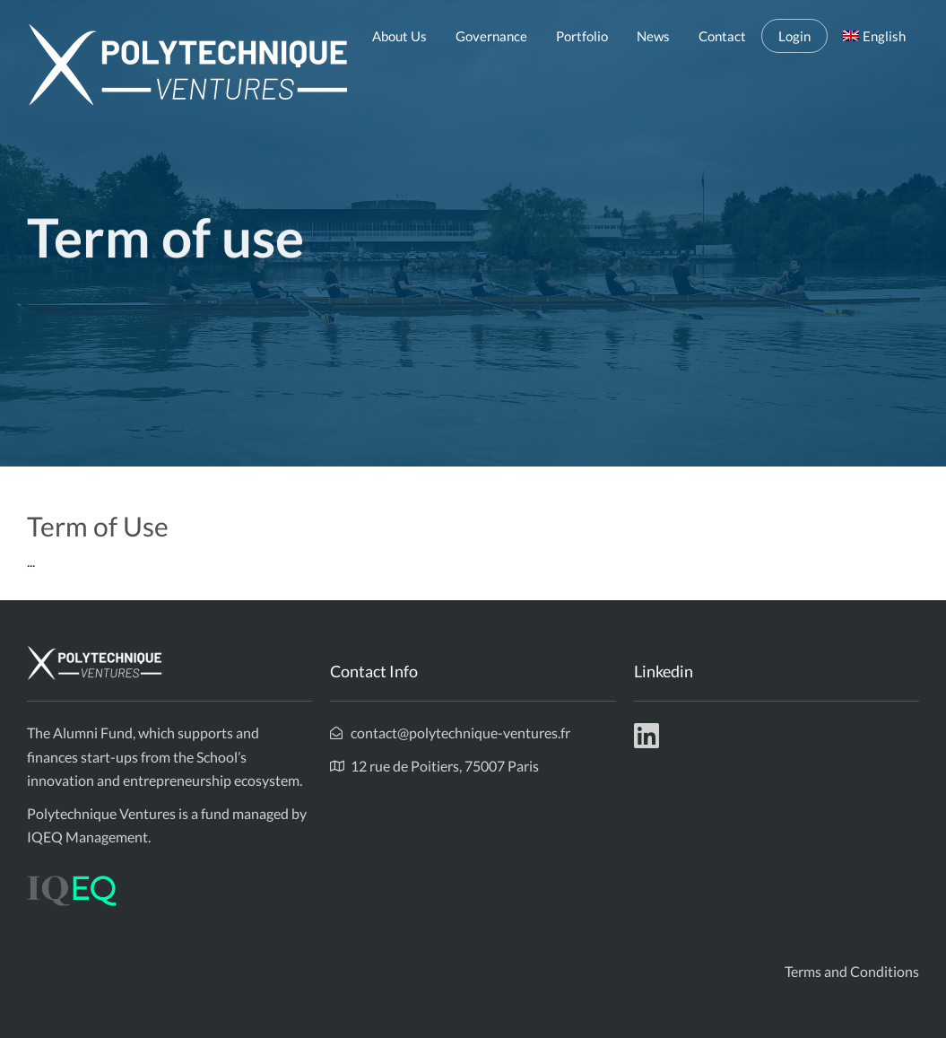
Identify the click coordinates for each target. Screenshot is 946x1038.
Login (794, 36)
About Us (399, 36)
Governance (491, 36)
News (653, 36)
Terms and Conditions (852, 971)
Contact (722, 36)
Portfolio (582, 36)
